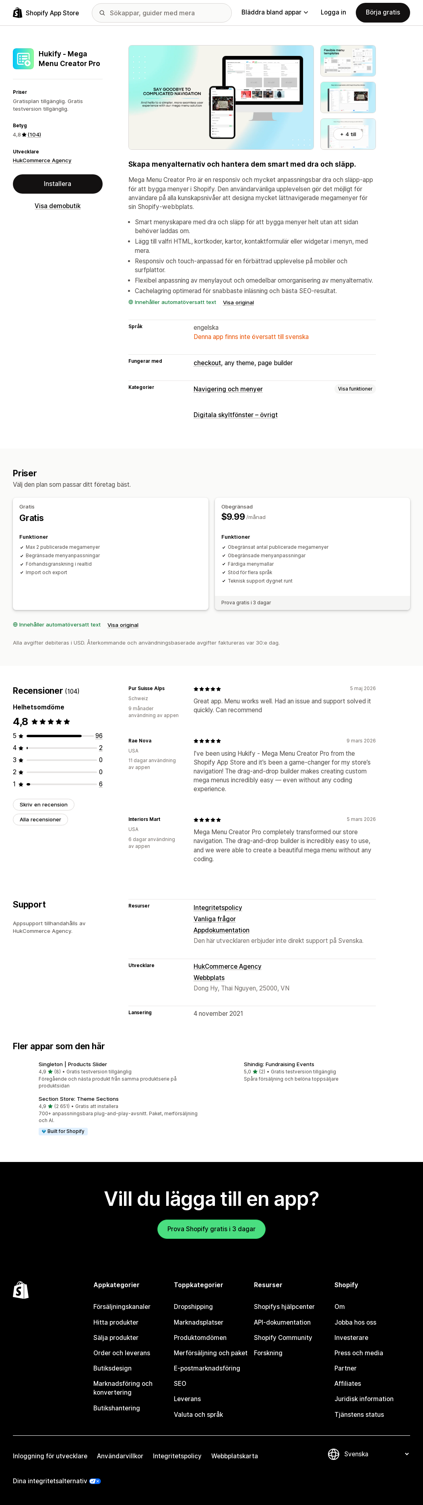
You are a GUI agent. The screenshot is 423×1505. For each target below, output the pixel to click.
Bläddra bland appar (274, 12)
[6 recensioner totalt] (101, 784)
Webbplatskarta (234, 1456)
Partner (345, 1368)
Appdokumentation (222, 930)
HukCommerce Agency (42, 160)
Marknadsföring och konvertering (123, 1388)
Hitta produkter (115, 1322)
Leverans (187, 1399)
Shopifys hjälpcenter (284, 1307)
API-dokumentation (282, 1322)
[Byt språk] (376, 1454)
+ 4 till (348, 134)
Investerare (351, 1338)
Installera (57, 184)
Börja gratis (383, 12)
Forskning (268, 1353)
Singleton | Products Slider (73, 1064)
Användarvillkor (120, 1456)
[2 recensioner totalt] (101, 748)
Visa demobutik (57, 206)
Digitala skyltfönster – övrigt (236, 415)
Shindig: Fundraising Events (279, 1064)
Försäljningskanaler (122, 1307)
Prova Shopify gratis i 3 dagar (211, 1229)
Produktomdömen (200, 1338)
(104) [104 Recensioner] (34, 134)
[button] (109, 1075)
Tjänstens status (359, 1414)
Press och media (358, 1353)
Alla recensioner (40, 819)
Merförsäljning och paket (211, 1353)
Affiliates (347, 1383)
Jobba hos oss (355, 1322)
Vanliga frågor (215, 919)
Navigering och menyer (228, 389)
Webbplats (209, 978)
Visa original (238, 302)
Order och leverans (121, 1353)
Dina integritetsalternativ (50, 1481)
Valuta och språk (198, 1414)
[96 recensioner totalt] (99, 736)
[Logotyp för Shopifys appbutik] (46, 12)
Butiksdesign (112, 1368)
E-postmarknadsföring (207, 1368)
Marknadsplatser (198, 1322)
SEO (180, 1383)
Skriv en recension (44, 804)
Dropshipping (193, 1307)
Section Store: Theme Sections (79, 1099)
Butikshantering (116, 1408)
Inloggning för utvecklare (50, 1456)
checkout (207, 363)
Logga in (333, 12)
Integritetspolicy (218, 908)
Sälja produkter (115, 1338)
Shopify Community (283, 1338)
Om (339, 1307)
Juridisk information (364, 1399)
